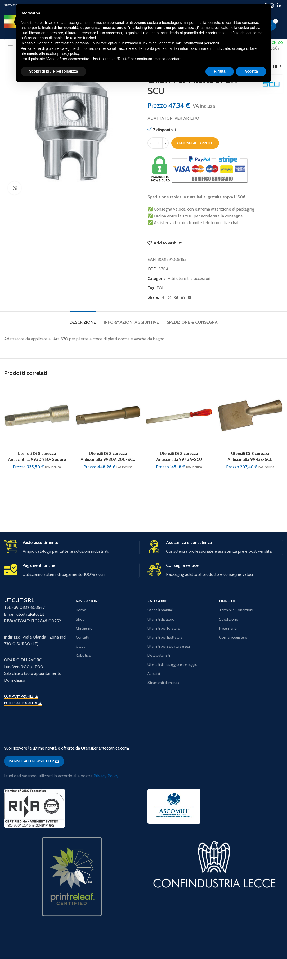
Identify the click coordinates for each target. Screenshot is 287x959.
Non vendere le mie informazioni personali (184, 43)
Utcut (80, 646)
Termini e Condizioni (236, 610)
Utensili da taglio (160, 619)
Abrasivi (153, 673)
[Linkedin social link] (279, 6)
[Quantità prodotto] (158, 143)
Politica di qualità (23, 703)
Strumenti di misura (163, 682)
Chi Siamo (84, 628)
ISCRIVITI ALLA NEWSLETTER (34, 761)
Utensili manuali (160, 610)
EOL (160, 287)
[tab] (83, 319)
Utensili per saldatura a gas (168, 646)
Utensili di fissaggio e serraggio (172, 664)
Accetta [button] (251, 71)
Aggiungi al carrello (195, 143)
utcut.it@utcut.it (30, 614)
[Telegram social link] (189, 297)
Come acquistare (233, 637)
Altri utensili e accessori (189, 278)
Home (81, 610)
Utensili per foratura (163, 628)
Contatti (82, 637)
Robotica (83, 655)
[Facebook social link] (163, 297)
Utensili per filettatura (164, 637)
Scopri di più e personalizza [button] (53, 71)
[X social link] (169, 297)
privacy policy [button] (68, 53)
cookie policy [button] (248, 27)
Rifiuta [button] (220, 71)
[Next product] (280, 66)
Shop (80, 619)
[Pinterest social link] (176, 297)
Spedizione (228, 619)
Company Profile (21, 696)
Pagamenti (228, 628)
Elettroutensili (158, 655)
